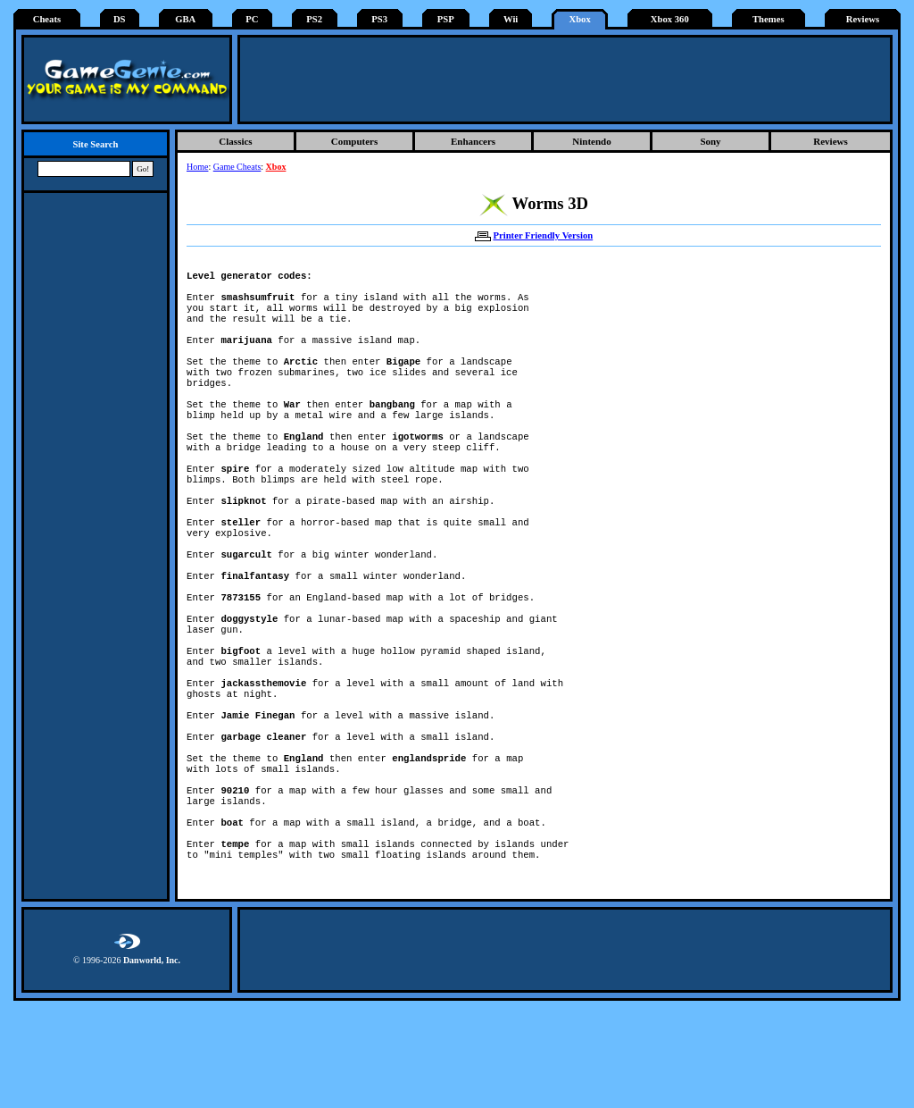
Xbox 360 (670, 19)
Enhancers (473, 141)
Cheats (47, 19)
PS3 (379, 19)
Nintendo (591, 141)
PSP (445, 19)
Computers (354, 141)
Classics (235, 141)
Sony (710, 141)
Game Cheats (237, 167)
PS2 (314, 19)
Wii (510, 19)
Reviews (862, 19)
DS (119, 19)
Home (197, 167)
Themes (768, 19)
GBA (185, 19)
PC (251, 19)
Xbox (579, 19)
